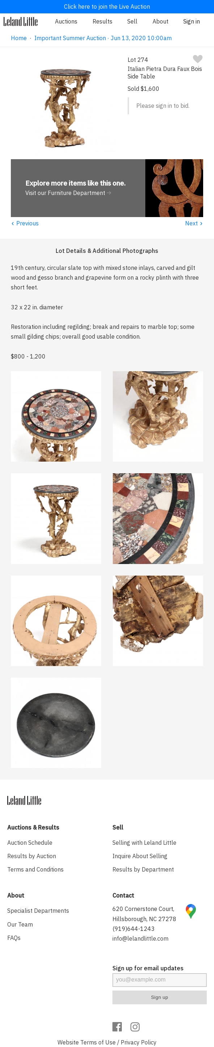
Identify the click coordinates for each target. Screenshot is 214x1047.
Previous (25, 223)
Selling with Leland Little (144, 842)
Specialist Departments (38, 910)
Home (19, 38)
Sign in (191, 21)
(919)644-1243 (133, 928)
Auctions (66, 21)
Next (194, 223)
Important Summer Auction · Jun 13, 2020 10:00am (103, 38)
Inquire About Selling (139, 856)
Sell (132, 21)
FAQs (14, 937)
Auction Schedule (29, 842)
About (160, 21)
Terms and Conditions (35, 869)
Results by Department (143, 869)
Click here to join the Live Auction (107, 6)
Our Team (20, 924)
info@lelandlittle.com (140, 938)
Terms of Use (98, 1042)
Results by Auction (31, 856)
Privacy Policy (139, 1042)
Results (102, 21)
